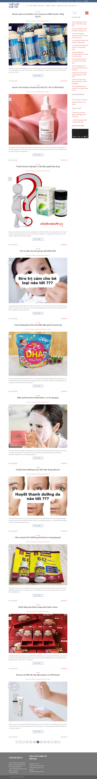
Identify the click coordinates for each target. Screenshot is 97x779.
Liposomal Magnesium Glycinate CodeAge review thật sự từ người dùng (80, 54)
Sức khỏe (41, 5)
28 (34, 742)
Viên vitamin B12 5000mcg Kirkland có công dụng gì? (38, 537)
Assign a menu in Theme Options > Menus (65, 1)
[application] (80, 133)
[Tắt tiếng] (85, 136)
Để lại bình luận (64, 80)
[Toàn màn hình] (87, 136)
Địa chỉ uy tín (72, 5)
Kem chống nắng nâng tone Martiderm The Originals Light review (80, 88)
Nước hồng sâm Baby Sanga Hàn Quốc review (38, 607)
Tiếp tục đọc (38, 75)
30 (41, 742)
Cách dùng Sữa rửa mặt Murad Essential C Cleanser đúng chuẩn (80, 47)
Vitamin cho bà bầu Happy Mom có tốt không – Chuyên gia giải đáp (79, 81)
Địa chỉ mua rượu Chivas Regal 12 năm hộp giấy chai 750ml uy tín (79, 114)
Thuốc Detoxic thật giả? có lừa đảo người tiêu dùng (38, 166)
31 (45, 742)
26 (27, 742)
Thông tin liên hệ (13, 772)
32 (48, 742)
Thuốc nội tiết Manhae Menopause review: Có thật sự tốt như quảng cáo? (80, 35)
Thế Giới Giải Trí (14, 5)
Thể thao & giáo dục (62, 5)
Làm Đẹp (47, 5)
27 (30, 742)
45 (55, 742)
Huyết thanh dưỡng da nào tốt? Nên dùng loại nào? (38, 469)
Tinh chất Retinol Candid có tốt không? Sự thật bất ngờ (80, 41)
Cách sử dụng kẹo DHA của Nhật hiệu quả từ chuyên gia (38, 325)
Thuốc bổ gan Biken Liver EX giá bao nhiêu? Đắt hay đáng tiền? (79, 23)
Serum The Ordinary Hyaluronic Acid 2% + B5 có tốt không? (38, 87)
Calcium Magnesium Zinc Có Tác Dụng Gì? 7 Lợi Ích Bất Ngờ (79, 61)
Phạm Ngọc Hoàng (46, 170)
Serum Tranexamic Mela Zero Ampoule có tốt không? (80, 102)
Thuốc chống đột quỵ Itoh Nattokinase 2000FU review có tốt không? (80, 67)
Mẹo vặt (53, 5)
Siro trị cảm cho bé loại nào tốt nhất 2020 (38, 251)
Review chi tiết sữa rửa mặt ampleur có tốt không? (38, 675)
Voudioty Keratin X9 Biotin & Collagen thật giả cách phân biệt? (79, 74)
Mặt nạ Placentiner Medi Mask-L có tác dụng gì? (38, 397)
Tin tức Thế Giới (32, 5)
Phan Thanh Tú (46, 20)
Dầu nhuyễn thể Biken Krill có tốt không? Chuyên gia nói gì (79, 29)
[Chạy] (74, 136)
